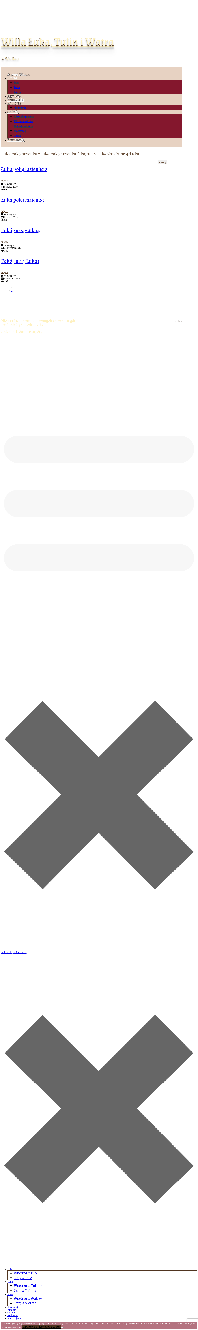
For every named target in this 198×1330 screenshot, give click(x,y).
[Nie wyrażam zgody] (62, 1327)
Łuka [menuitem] (10, 1269)
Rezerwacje (15, 139)
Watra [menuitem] (10, 1294)
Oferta (12, 78)
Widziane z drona (23, 121)
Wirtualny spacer (24, 116)
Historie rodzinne (23, 126)
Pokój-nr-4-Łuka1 (20, 261)
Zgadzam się (30, 1326)
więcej (5, 181)
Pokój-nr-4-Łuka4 (20, 230)
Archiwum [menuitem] (12, 1315)
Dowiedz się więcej (49, 1326)
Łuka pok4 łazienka (22, 199)
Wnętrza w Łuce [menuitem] (26, 1273)
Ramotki (14, 103)
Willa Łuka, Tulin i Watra (57, 42)
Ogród (17, 136)
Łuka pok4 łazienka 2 (24, 169)
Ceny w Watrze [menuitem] (25, 1303)
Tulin (17, 87)
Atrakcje (14, 96)
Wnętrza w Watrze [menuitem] (28, 1298)
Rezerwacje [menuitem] (13, 1307)
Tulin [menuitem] (10, 1281)
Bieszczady (20, 131)
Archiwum (20, 108)
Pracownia (15, 99)
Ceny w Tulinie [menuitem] (25, 1290)
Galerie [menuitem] (11, 1312)
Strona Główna (18, 74)
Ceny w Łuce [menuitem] (23, 1277)
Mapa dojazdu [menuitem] (14, 1318)
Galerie (12, 112)
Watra (17, 92)
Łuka (16, 82)
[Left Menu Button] (99, 1263)
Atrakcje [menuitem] (11, 1310)
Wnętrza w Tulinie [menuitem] (28, 1285)
